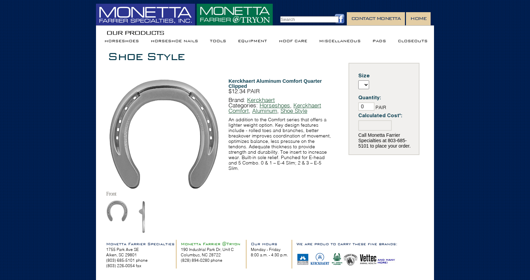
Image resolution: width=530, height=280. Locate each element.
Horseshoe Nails (174, 41)
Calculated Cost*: (380, 115)
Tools (218, 41)
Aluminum (264, 110)
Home (418, 18)
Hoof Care (293, 41)
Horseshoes (121, 41)
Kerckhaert (261, 99)
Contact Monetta (376, 18)
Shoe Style (146, 56)
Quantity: (369, 97)
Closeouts (413, 41)
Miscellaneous (340, 41)
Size (364, 75)
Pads (379, 41)
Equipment (252, 41)
